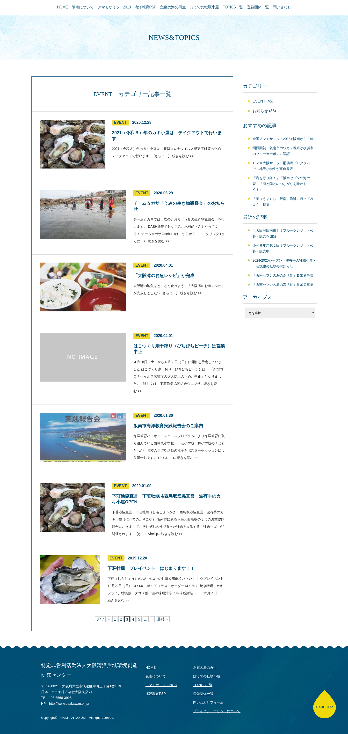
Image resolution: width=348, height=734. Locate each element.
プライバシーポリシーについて (216, 711)
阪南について (83, 7)
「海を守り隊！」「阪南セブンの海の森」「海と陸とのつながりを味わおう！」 (281, 183)
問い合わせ (282, 7)
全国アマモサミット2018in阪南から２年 (283, 139)
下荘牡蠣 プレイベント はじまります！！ (151, 568)
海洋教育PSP (145, 7)
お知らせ (260, 111)
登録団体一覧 (258, 7)
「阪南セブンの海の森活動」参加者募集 (283, 275)
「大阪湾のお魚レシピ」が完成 (163, 275)
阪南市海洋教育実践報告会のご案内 (168, 425)
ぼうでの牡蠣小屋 (204, 7)
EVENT (120, 122)
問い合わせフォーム (208, 702)
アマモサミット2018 (114, 7)
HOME (62, 7)
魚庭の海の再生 (173, 7)
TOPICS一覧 (233, 7)
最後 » (162, 619)
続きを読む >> (183, 156)
